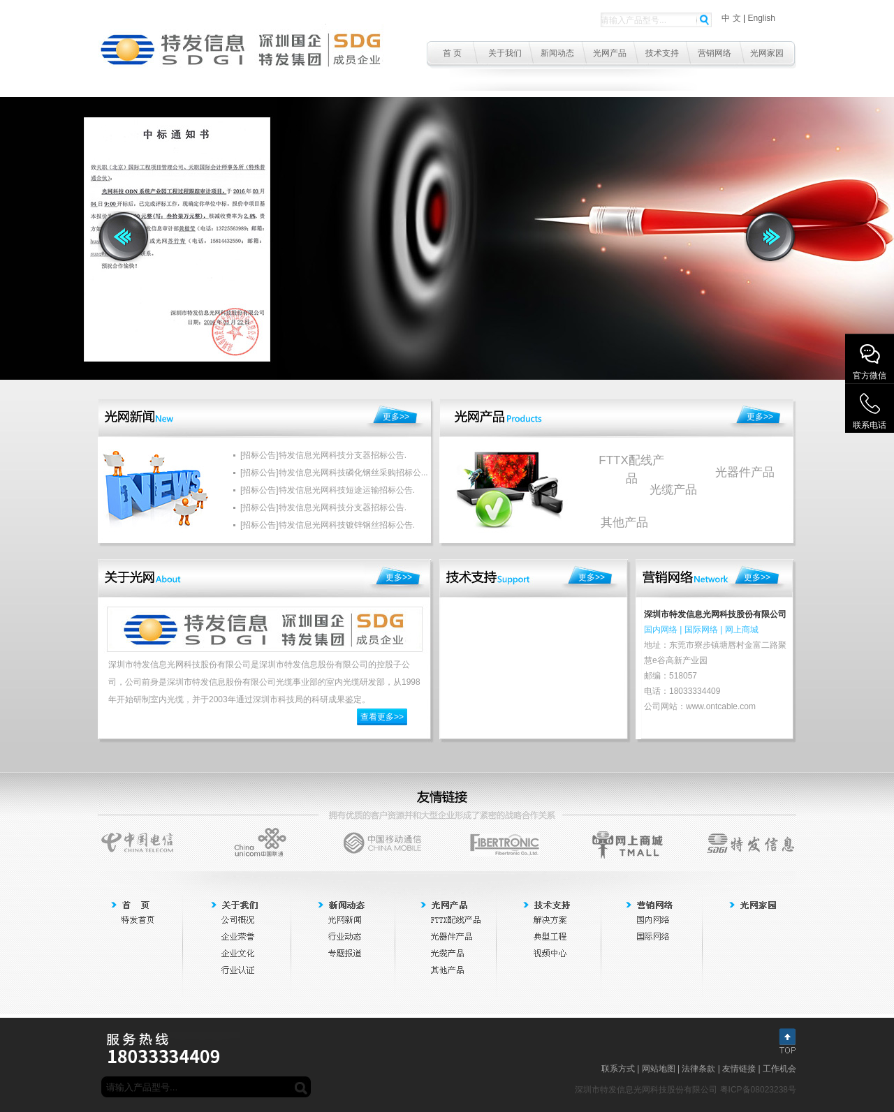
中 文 (730, 18)
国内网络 (660, 630)
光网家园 (767, 53)
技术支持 (662, 53)
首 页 (452, 53)
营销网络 (714, 53)
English (761, 18)
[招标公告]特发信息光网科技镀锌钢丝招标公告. (327, 525)
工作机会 (779, 1069)
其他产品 (624, 522)
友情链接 (739, 1069)
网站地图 (658, 1069)
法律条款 (698, 1069)
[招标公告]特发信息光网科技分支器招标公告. (323, 455)
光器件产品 (745, 472)
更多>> (396, 417)
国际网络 (701, 630)
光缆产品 (673, 489)
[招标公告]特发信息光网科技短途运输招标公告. (327, 490)
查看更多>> (382, 717)
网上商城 (742, 630)
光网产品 (609, 53)
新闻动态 (557, 53)
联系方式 (618, 1069)
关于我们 (505, 53)
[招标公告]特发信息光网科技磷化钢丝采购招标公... (334, 472)
